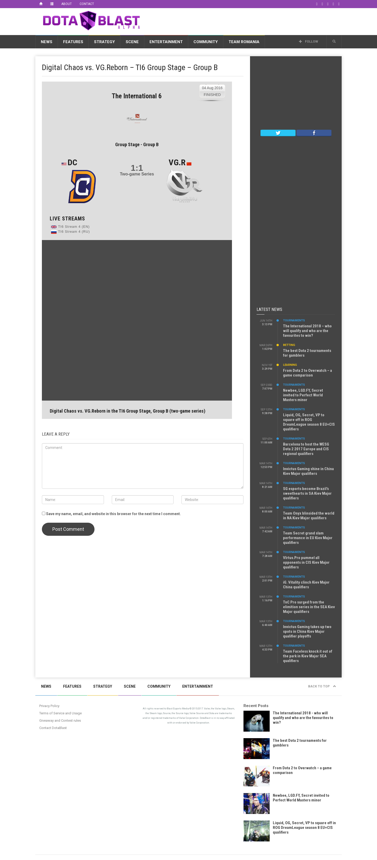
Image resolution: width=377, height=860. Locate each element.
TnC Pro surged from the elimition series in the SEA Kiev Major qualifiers (309, 607)
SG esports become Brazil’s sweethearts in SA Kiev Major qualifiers (307, 493)
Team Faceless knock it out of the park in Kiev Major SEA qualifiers (307, 656)
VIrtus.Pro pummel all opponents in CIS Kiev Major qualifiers (306, 562)
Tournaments (294, 320)
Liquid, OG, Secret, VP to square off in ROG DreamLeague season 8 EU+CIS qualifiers (309, 422)
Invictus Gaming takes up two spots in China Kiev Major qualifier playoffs (307, 631)
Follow (308, 41)
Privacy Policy (49, 706)
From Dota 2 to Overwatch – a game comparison (307, 373)
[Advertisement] (246, 20)
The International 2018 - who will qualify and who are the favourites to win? (303, 718)
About (66, 4)
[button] (334, 41)
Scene (132, 41)
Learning (290, 365)
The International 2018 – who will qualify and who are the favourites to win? (307, 331)
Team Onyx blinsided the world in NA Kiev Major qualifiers (308, 515)
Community (205, 41)
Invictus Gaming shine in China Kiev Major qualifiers (308, 471)
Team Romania (244, 41)
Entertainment (166, 41)
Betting (289, 345)
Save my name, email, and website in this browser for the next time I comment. (113, 514)
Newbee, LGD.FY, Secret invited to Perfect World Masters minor (303, 395)
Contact (87, 4)
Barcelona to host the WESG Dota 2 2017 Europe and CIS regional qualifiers (306, 449)
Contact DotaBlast (53, 728)
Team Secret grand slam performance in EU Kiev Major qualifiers (307, 538)
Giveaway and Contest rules (60, 720)
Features (73, 41)
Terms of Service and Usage (60, 713)
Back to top (322, 686)
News (46, 41)
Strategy (104, 41)
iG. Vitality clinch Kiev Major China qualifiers (306, 584)
